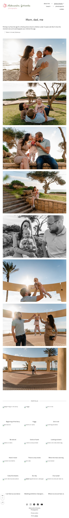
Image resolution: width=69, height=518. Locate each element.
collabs (62, 9)
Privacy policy (34, 513)
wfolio (36, 515)
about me (47, 3)
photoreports (60, 6)
